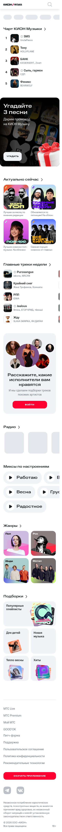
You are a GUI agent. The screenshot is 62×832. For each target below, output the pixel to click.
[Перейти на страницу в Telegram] (7, 790)
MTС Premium (12, 716)
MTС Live (9, 709)
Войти (29, 404)
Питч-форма (11, 736)
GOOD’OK (9, 729)
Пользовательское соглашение (23, 749)
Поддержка (11, 742)
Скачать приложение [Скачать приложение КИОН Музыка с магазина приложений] (30, 776)
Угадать (13, 156)
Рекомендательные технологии (24, 763)
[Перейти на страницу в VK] (20, 790)
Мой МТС (9, 722)
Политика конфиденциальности (24, 756)
